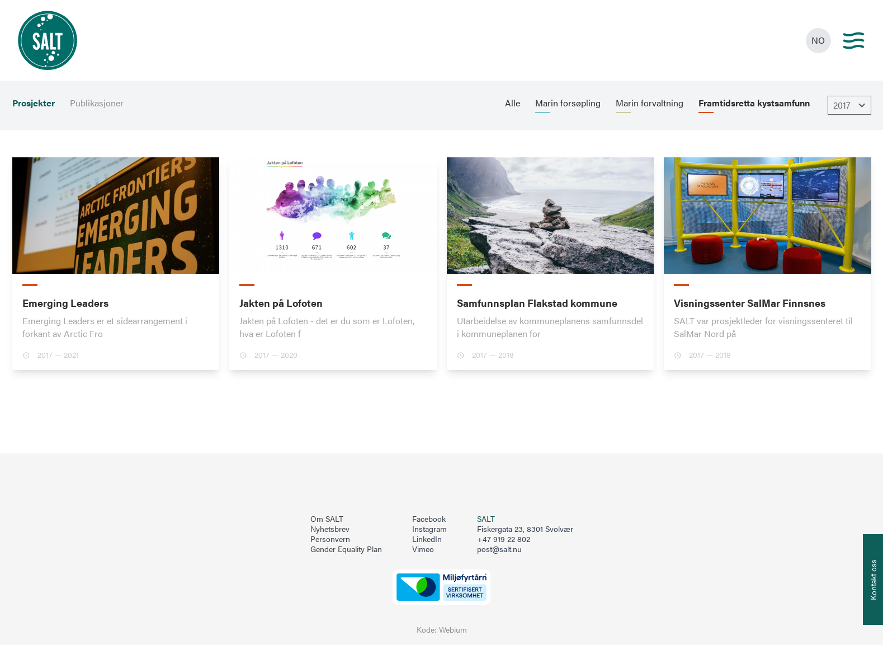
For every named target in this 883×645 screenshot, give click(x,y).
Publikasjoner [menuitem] (97, 103)
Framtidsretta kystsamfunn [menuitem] (754, 103)
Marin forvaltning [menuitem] (649, 103)
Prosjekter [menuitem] (33, 103)
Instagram (429, 529)
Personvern (330, 539)
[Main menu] (853, 40)
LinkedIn (427, 539)
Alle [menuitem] (512, 103)
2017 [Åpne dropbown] (850, 105)
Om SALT (326, 519)
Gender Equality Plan (346, 549)
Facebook (429, 519)
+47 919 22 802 (503, 539)
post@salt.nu (499, 549)
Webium (453, 629)
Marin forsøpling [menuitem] (568, 103)
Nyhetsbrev (330, 529)
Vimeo (423, 549)
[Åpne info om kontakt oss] (873, 579)
